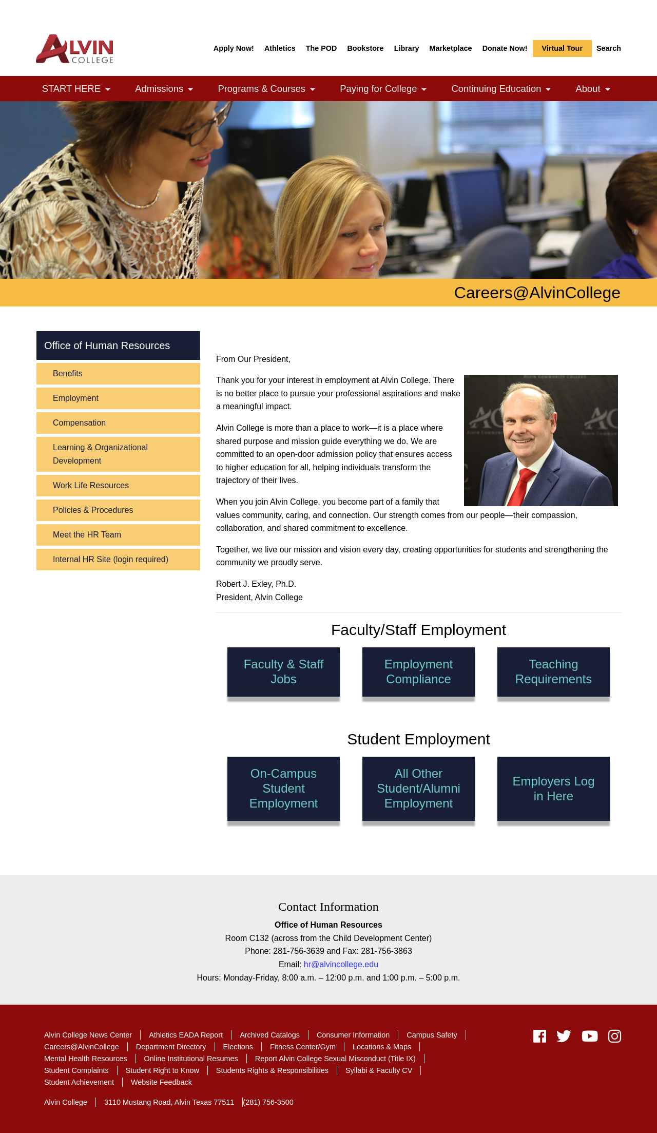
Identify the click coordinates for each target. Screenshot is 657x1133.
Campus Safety (432, 1035)
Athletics (280, 48)
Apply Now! (234, 48)
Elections (238, 1047)
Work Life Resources (91, 485)
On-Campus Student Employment (283, 788)
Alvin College (65, 1102)
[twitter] (563, 1039)
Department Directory (171, 1047)
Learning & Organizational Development (100, 454)
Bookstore (365, 48)
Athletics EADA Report (186, 1035)
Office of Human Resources (107, 345)
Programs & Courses (272, 89)
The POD (321, 48)
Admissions (169, 89)
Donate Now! (505, 48)
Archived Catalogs (270, 1035)
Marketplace (450, 48)
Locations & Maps (382, 1047)
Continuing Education (507, 89)
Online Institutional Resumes (191, 1058)
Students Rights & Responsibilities (272, 1070)
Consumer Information (353, 1035)
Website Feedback (161, 1082)
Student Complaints (76, 1070)
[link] (108, 89)
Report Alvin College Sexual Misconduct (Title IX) (335, 1058)
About (599, 89)
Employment (76, 398)
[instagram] (612, 1039)
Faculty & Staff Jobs (284, 671)
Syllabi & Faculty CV (378, 1070)
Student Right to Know (162, 1070)
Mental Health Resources (85, 1058)
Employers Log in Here (554, 788)
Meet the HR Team (87, 534)
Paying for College (389, 89)
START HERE (82, 89)
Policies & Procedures (93, 510)
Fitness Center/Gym (303, 1047)
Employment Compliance (418, 671)
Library (406, 48)
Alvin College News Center (88, 1035)
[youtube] (589, 1039)
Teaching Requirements (553, 671)
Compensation (79, 422)
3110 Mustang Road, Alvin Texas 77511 (169, 1102)
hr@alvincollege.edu (341, 964)
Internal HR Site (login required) (110, 559)
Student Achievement (79, 1082)
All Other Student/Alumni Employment (418, 788)
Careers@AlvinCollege (81, 1047)
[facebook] (539, 1039)
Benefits (68, 373)
